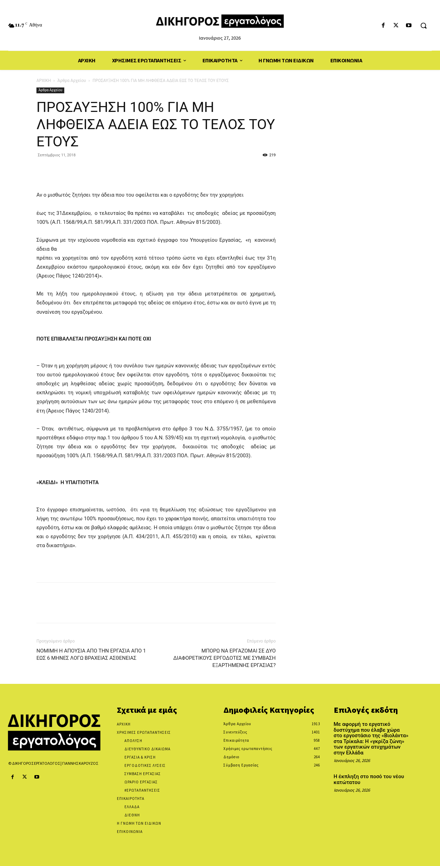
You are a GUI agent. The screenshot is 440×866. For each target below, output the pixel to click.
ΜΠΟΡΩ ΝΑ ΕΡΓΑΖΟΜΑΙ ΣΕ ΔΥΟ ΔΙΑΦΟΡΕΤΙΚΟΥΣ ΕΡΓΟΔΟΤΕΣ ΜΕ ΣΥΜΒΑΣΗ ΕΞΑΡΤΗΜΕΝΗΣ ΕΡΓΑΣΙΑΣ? (224, 658)
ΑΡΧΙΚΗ (43, 80)
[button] (423, 25)
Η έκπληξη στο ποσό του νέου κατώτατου (369, 779)
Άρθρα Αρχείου (71, 80)
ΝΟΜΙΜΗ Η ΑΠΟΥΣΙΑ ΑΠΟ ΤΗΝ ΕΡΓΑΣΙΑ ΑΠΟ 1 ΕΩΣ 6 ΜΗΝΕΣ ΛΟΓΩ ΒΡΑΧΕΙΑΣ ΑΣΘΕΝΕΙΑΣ (91, 654)
